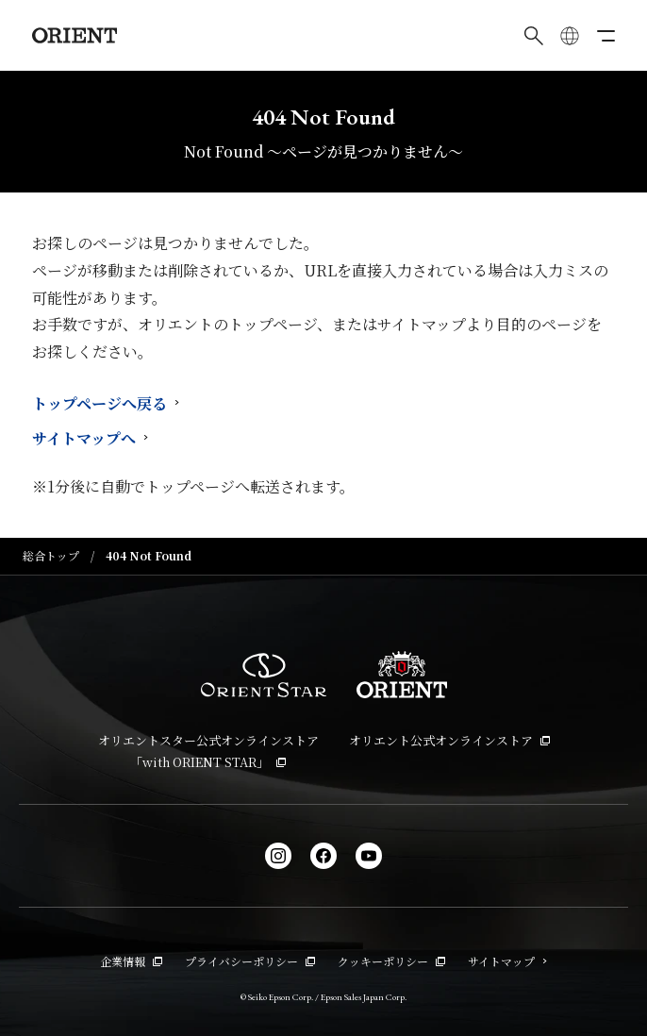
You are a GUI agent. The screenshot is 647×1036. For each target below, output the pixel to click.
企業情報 (131, 961)
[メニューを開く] (605, 35)
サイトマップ (507, 961)
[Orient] (74, 35)
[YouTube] (369, 856)
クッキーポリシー (391, 961)
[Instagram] (278, 856)
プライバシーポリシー (250, 961)
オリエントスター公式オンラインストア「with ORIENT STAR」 (208, 751)
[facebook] (323, 856)
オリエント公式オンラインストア (449, 740)
